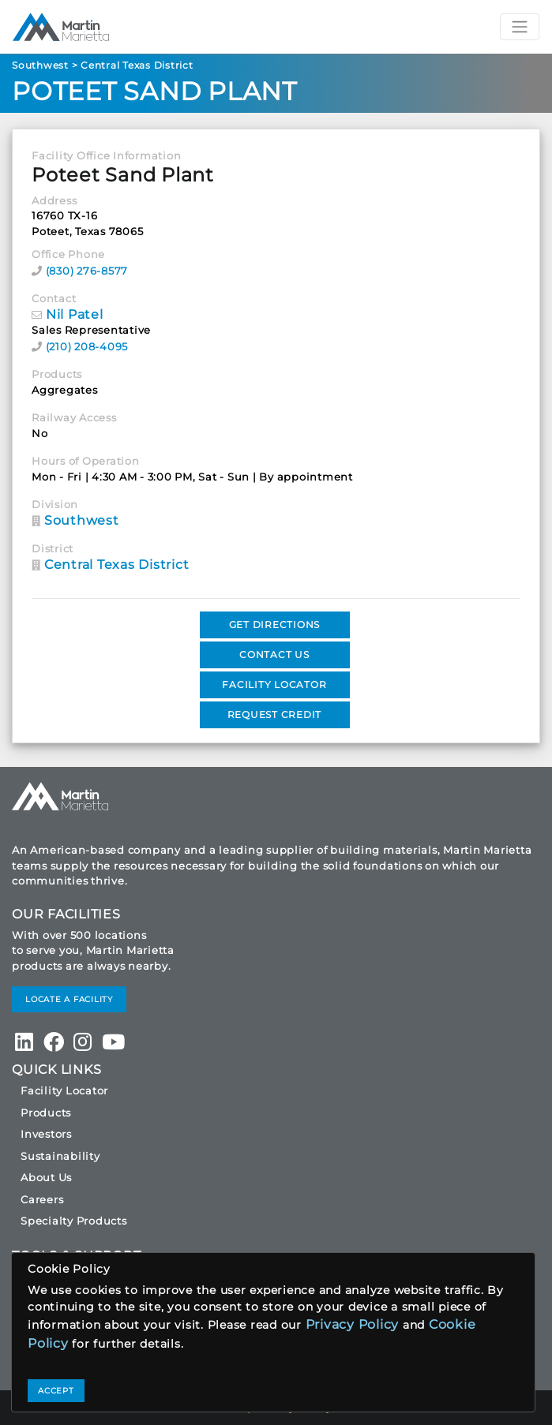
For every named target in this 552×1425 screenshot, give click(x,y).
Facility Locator (64, 1090)
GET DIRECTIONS (275, 624)
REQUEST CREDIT (274, 714)
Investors (46, 1134)
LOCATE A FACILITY (69, 999)
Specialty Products (74, 1220)
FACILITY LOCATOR (274, 684)
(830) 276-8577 (87, 270)
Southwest (40, 65)
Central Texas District (137, 65)
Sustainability (60, 1156)
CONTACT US (274, 654)
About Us (46, 1177)
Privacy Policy (353, 1324)
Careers (42, 1199)
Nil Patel (74, 314)
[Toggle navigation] (519, 26)
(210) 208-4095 (87, 346)
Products (46, 1112)
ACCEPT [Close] (56, 1391)
